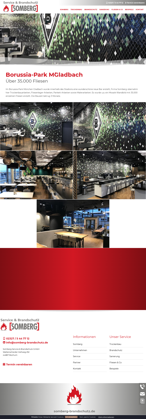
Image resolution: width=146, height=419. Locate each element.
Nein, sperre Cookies (88, 417)
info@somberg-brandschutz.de (25, 342)
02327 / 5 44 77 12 (114, 3)
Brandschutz (90, 10)
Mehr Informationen (106, 417)
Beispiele (129, 10)
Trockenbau (76, 10)
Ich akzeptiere (71, 417)
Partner (77, 362)
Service (76, 356)
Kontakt (140, 10)
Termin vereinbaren (135, 3)
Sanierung (104, 10)
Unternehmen (80, 350)
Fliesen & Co (117, 10)
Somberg (64, 10)
